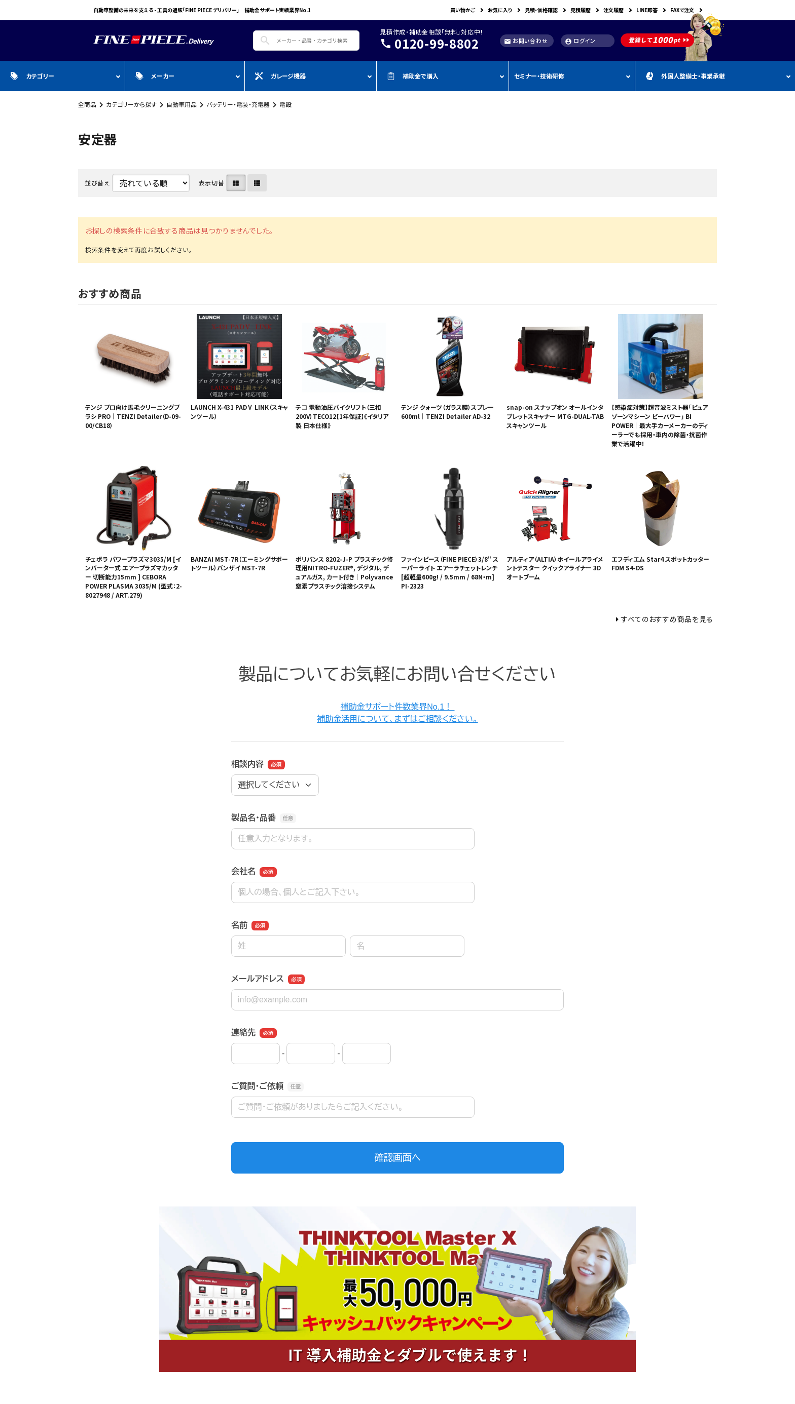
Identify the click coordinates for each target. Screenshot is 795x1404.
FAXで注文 (682, 10)
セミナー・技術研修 (539, 75)
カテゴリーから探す (131, 104)
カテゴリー (32, 75)
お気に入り (500, 10)
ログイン (580, 40)
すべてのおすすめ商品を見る (667, 619)
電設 (285, 104)
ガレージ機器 (280, 75)
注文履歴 (613, 10)
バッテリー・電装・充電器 (238, 104)
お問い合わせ (526, 40)
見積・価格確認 (541, 10)
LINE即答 (647, 10)
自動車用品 (181, 104)
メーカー (154, 75)
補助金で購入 (413, 75)
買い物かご (462, 10)
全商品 (87, 104)
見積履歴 (580, 10)
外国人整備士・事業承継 (685, 75)
